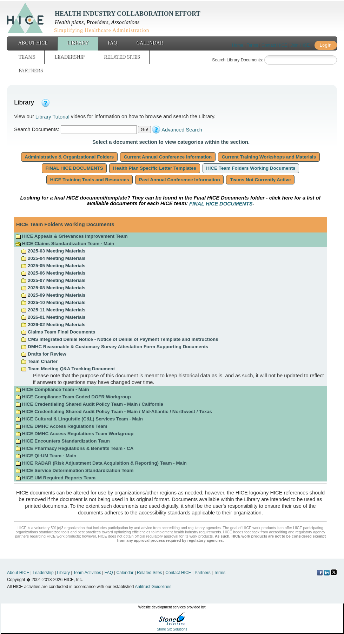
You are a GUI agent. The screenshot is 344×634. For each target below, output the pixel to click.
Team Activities (87, 572)
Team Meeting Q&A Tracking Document (68, 368)
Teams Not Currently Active (260, 179)
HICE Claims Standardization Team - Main (64, 243)
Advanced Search (181, 130)
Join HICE (300, 45)
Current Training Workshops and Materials (268, 157)
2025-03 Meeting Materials (53, 251)
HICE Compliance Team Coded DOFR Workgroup (73, 396)
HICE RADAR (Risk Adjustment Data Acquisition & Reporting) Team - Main (101, 463)
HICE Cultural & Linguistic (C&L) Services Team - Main (79, 418)
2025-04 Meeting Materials (53, 258)
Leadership (69, 56)
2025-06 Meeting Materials (53, 273)
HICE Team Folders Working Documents (251, 168)
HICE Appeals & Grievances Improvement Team (71, 236)
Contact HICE (274, 45)
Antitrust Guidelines (153, 586)
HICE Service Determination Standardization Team (74, 470)
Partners (30, 70)
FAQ (112, 43)
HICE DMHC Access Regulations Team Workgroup (74, 433)
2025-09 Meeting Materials (53, 295)
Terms (252, 45)
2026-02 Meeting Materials (53, 324)
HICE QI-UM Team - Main (45, 455)
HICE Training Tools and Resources (89, 179)
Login (326, 45)
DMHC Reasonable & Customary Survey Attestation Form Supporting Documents (114, 346)
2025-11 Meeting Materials (53, 309)
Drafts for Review (43, 354)
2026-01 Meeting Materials (53, 317)
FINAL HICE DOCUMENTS (74, 168)
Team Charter (39, 361)
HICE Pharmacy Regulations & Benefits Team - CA (74, 448)
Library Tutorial (52, 117)
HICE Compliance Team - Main (52, 389)
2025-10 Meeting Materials (53, 302)
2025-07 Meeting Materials (53, 280)
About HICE (33, 43)
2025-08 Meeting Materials (53, 287)
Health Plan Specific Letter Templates (154, 168)
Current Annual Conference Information (168, 157)
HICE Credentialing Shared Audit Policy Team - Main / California (89, 404)
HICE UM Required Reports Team (55, 477)
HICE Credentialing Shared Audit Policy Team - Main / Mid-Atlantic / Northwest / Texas (113, 411)
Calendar (150, 43)
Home (237, 45)
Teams (26, 56)
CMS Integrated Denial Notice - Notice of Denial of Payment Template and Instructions (119, 339)
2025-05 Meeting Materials (53, 265)
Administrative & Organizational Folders (69, 157)
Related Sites (122, 56)
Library (77, 43)
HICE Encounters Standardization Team (62, 441)
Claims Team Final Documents (58, 332)
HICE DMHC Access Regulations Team (61, 426)
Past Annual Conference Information (179, 179)
